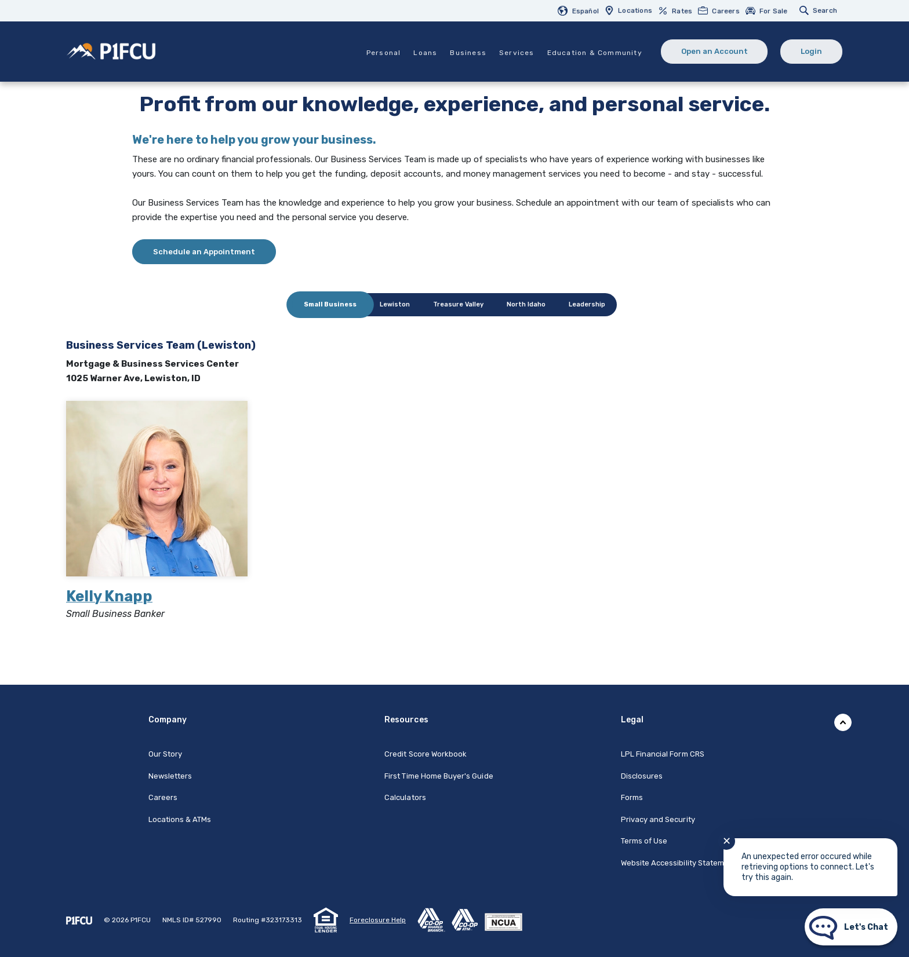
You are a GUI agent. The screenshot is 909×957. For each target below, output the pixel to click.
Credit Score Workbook (425, 754)
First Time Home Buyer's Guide (438, 776)
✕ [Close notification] (726, 841)
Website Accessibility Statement (679, 863)
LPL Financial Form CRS (662, 754)
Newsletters (170, 776)
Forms (632, 797)
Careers (162, 797)
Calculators (405, 797)
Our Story (165, 754)
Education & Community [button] (594, 53)
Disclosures (642, 776)
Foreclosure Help (378, 920)
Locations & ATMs (180, 819)
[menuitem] (581, 11)
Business (468, 53)
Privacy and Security (658, 819)
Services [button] (516, 53)
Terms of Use (644, 841)
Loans (425, 53)
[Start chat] (851, 926)
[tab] (330, 304)
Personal (383, 53)
